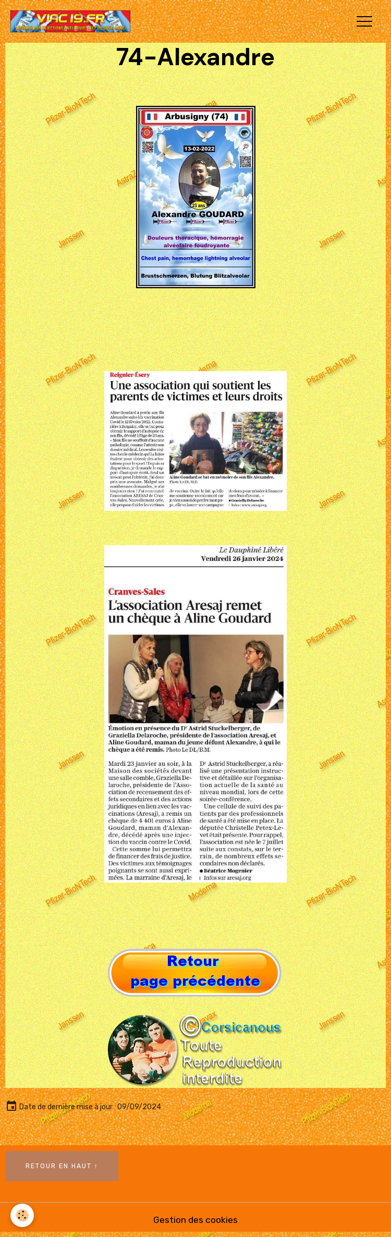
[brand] (73, 21)
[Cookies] (22, 1215)
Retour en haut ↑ (62, 1166)
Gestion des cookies (195, 1220)
